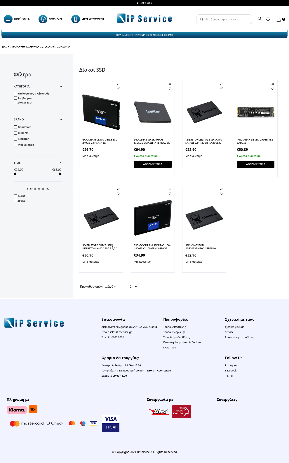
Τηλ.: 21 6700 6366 (113, 337)
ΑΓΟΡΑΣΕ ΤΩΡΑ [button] (152, 165)
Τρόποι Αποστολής (174, 327)
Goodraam (24, 127)
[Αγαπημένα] (121, 87)
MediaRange (26, 144)
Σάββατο (114, 375)
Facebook (231, 370)
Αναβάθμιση (48, 47)
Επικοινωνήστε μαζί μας (239, 337)
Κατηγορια (38, 86)
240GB (21, 196)
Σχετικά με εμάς (234, 327)
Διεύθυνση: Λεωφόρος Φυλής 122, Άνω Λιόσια (129, 327)
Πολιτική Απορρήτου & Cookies (182, 342)
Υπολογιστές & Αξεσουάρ (25, 47)
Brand (38, 119)
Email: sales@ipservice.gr (117, 332)
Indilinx (23, 133)
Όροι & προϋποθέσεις (176, 337)
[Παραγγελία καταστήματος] (97, 288)
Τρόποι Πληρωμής (174, 332)
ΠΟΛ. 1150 (169, 347)
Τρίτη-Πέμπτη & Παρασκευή (136, 370)
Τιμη (38, 163)
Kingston (23, 139)
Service (229, 332)
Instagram (231, 365)
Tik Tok (229, 375)
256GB (21, 200)
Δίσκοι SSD (25, 102)
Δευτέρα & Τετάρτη (121, 365)
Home (5, 47)
